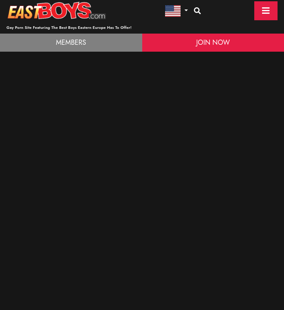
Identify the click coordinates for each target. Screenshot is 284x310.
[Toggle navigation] (266, 10)
